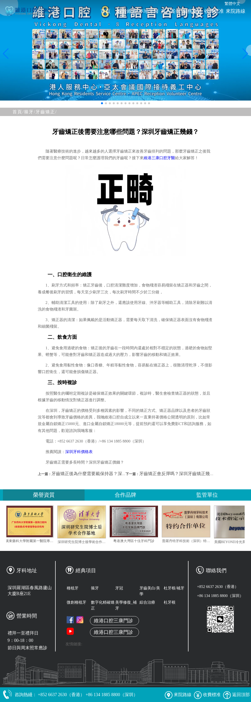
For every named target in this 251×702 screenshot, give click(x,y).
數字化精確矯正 (102, 605)
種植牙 (72, 588)
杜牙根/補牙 (174, 588)
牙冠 (119, 588)
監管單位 (207, 495)
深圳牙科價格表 (79, 452)
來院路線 (235, 11)
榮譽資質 (44, 495)
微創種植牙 (76, 602)
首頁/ (18, 111)
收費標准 (214, 11)
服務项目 (192, 11)
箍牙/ (30, 111)
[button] (102, 103)
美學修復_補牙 (126, 605)
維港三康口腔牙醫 (159, 158)
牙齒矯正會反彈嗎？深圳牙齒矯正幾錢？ (179, 473)
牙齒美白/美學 (149, 591)
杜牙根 (170, 602)
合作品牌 (125, 495)
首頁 (105, 11)
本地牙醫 (149, 11)
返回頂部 (236, 694)
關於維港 (127, 11)
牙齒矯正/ (46, 111)
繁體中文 (232, 3)
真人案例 (170, 11)
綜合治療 (147, 602)
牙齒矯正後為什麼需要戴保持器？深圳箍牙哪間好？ (102, 473)
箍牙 (95, 588)
